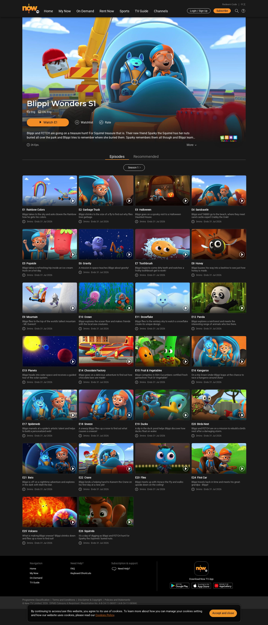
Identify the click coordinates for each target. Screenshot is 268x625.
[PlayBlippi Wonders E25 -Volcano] (49, 512)
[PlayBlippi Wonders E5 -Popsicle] (49, 244)
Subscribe (222, 10)
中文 (243, 4)
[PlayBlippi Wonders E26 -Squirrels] (106, 512)
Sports (124, 11)
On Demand (85, 11)
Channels (161, 11)
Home (48, 11)
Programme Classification (36, 599)
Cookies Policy (104, 615)
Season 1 (133, 167)
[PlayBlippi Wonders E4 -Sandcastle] (219, 190)
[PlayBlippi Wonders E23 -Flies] (162, 458)
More (190, 145)
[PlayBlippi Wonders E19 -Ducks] (162, 404)
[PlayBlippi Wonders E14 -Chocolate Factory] (106, 351)
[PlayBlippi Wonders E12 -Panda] (219, 297)
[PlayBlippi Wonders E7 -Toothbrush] (162, 244)
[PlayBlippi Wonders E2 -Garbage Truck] (106, 190)
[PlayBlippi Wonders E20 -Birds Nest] (219, 404)
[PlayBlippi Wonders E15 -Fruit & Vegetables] (162, 351)
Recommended (146, 156)
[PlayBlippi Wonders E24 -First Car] (219, 458)
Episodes (117, 156)
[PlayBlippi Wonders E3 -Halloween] (162, 190)
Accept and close (223, 613)
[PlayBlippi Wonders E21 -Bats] (49, 458)
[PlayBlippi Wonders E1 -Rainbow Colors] (49, 190)
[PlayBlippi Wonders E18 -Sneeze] (106, 404)
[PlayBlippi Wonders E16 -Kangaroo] (219, 351)
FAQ (73, 568)
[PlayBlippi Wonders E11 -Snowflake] (162, 297)
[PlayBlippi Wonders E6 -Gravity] (106, 244)
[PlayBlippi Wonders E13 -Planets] (49, 351)
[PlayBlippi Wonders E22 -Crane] (106, 458)
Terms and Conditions (63, 599)
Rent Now (107, 11)
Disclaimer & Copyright (90, 599)
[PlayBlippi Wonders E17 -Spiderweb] (49, 404)
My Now (65, 11)
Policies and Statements (117, 599)
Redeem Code (229, 4)
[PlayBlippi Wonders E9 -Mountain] (49, 297)
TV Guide (141, 11)
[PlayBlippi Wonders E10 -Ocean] (106, 297)
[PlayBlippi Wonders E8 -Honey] (219, 244)
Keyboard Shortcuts (81, 573)
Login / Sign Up (199, 10)
